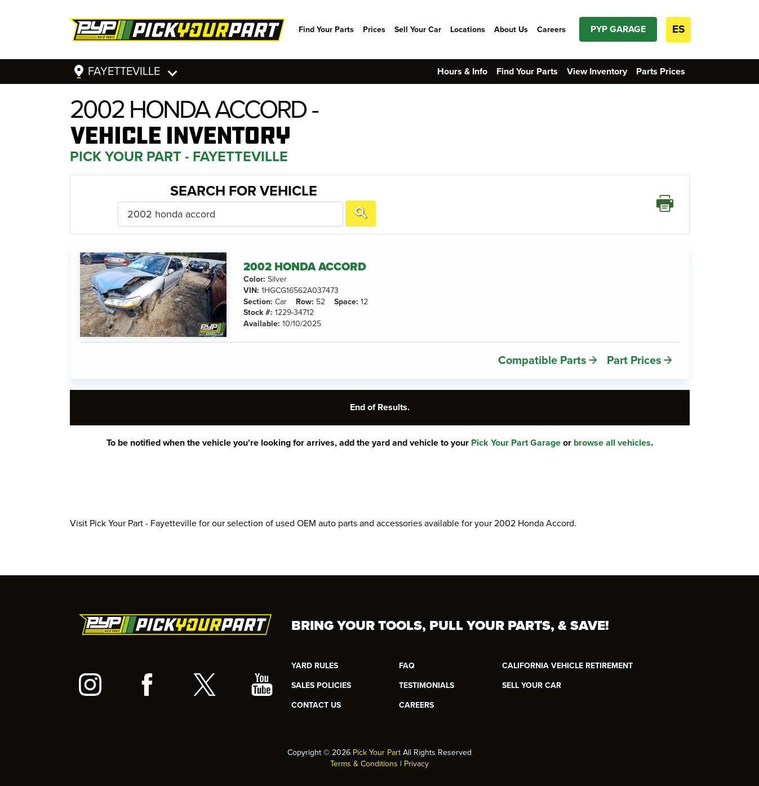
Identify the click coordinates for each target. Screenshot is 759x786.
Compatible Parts (542, 344)
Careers (551, 29)
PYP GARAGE (618, 29)
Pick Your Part (377, 742)
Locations (467, 29)
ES (678, 29)
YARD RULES (314, 655)
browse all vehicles (612, 426)
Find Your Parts (326, 29)
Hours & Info (462, 71)
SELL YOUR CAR (531, 675)
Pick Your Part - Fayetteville (179, 156)
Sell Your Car (417, 29)
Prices (374, 29)
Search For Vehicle (153, 196)
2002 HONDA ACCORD (304, 250)
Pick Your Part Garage (516, 426)
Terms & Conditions (364, 753)
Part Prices (634, 344)
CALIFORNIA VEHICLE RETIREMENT (567, 655)
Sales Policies (321, 675)
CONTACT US (316, 695)
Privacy (416, 753)
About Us (511, 29)
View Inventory (597, 71)
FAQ (407, 655)
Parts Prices (660, 71)
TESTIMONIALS (426, 675)
